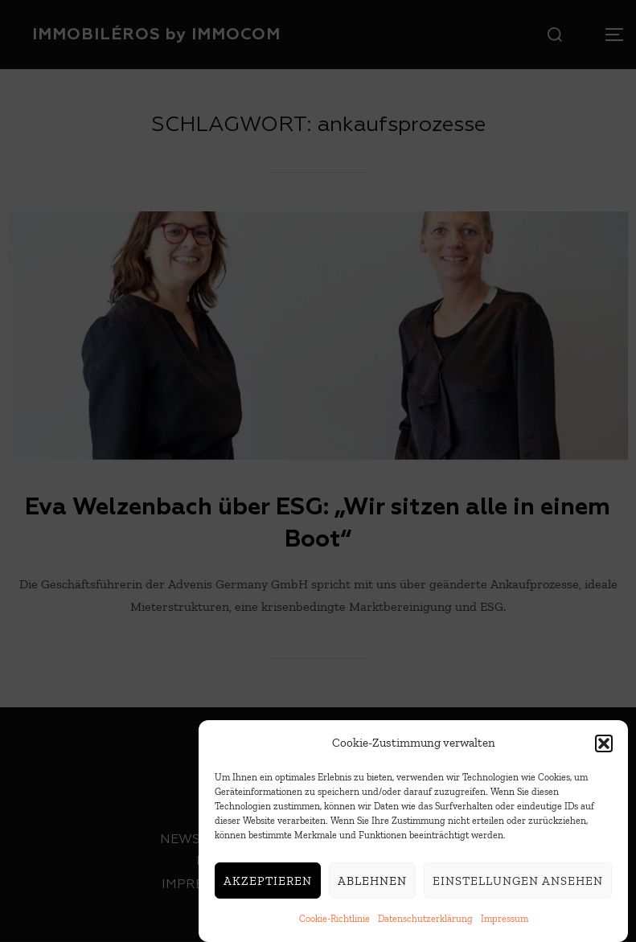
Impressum (504, 922)
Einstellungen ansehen (518, 884)
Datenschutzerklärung (425, 922)
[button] (604, 747)
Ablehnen (372, 884)
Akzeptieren (268, 884)
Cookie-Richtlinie (334, 922)
